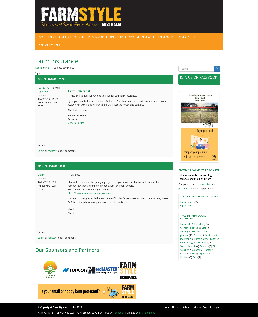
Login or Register (48, 45)
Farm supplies (187, 201)
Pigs (191, 242)
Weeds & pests (188, 246)
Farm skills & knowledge (193, 224)
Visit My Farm (76, 36)
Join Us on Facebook (198, 77)
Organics (203, 253)
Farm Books (165, 36)
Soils (192, 253)
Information (96, 36)
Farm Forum (56, 36)
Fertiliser (184, 257)
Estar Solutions (147, 312)
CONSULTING (116, 36)
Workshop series (189, 227)
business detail (202, 184)
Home (40, 36)
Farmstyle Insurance (141, 36)
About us (176, 307)
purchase (183, 188)
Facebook (119, 312)
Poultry (195, 231)
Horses (207, 249)
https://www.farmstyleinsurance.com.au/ (89, 193)
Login (216, 307)
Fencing (184, 231)
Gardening (202, 242)
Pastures (204, 246)
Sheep (197, 235)
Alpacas (196, 249)
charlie (41, 174)
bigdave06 (43, 91)
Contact (207, 307)
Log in (38, 67)
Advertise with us (192, 307)
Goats (183, 253)
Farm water (200, 238)
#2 (67, 166)
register (49, 67)
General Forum (76, 122)
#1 (66, 79)
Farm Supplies (186, 36)
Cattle (204, 227)
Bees (195, 257)
